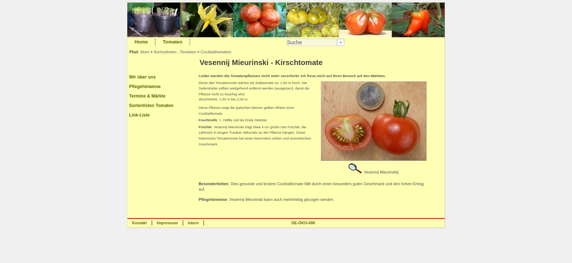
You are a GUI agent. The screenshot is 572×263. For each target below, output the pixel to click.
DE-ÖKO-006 (303, 223)
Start (144, 52)
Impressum (167, 223)
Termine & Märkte (147, 96)
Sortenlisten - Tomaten (175, 52)
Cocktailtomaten (216, 52)
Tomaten (172, 42)
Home (141, 42)
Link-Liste (139, 115)
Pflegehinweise (145, 86)
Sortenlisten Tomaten (151, 105)
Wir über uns (142, 77)
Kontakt (139, 223)
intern (193, 223)
